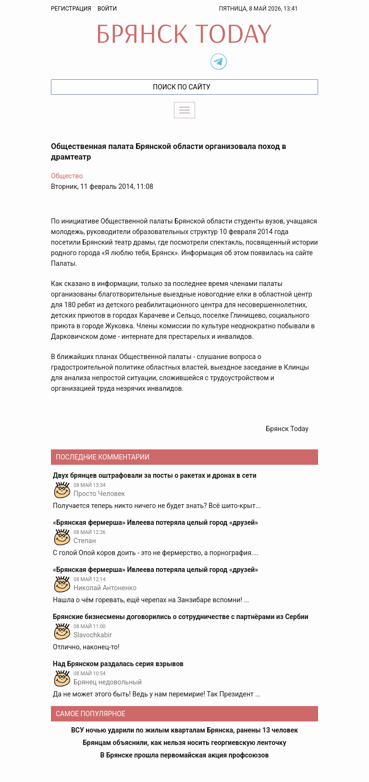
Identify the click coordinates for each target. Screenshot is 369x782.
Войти (107, 8)
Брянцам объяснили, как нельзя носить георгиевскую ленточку (184, 742)
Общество (67, 176)
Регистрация (71, 8)
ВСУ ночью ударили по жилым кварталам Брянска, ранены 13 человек (184, 730)
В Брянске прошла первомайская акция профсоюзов (184, 755)
